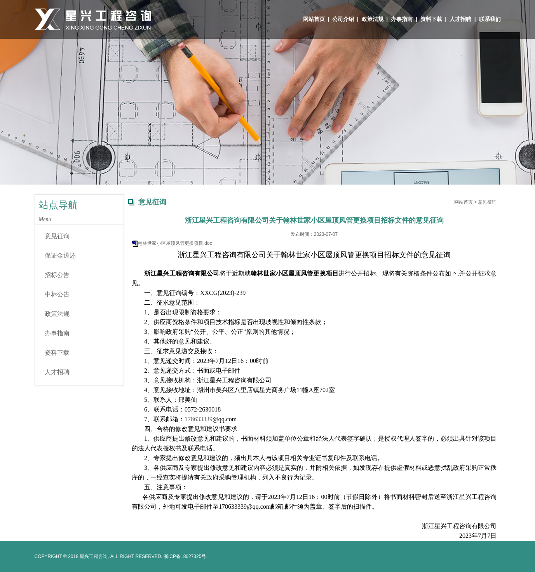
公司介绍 (343, 19)
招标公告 (57, 275)
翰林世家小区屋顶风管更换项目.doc (175, 243)
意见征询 (57, 236)
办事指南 (402, 19)
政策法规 (372, 19)
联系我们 (490, 19)
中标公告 (57, 294)
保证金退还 (60, 255)
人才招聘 (460, 19)
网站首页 (314, 19)
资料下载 (431, 19)
